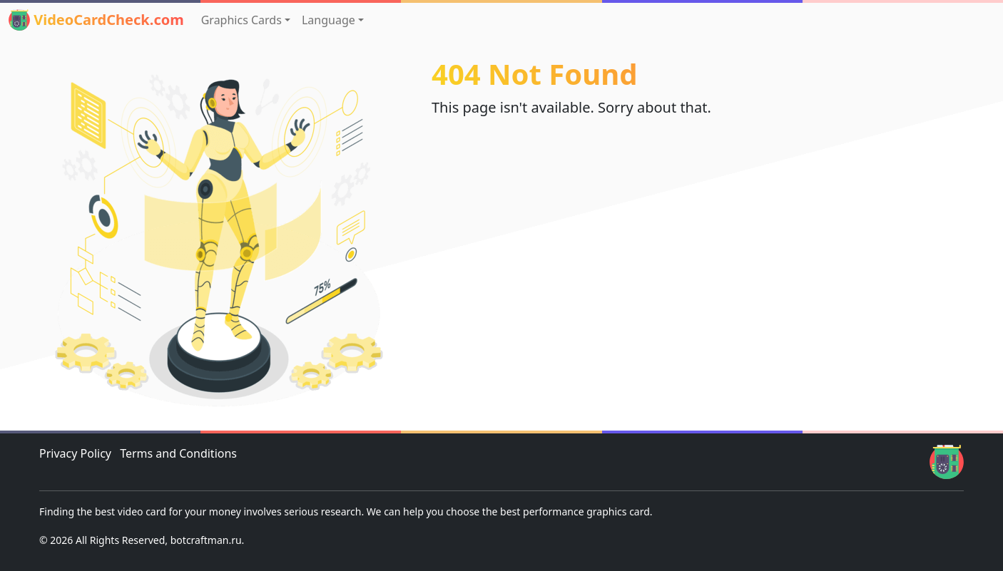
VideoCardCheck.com (96, 20)
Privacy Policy (75, 453)
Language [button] (328, 20)
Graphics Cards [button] (241, 20)
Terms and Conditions (178, 453)
